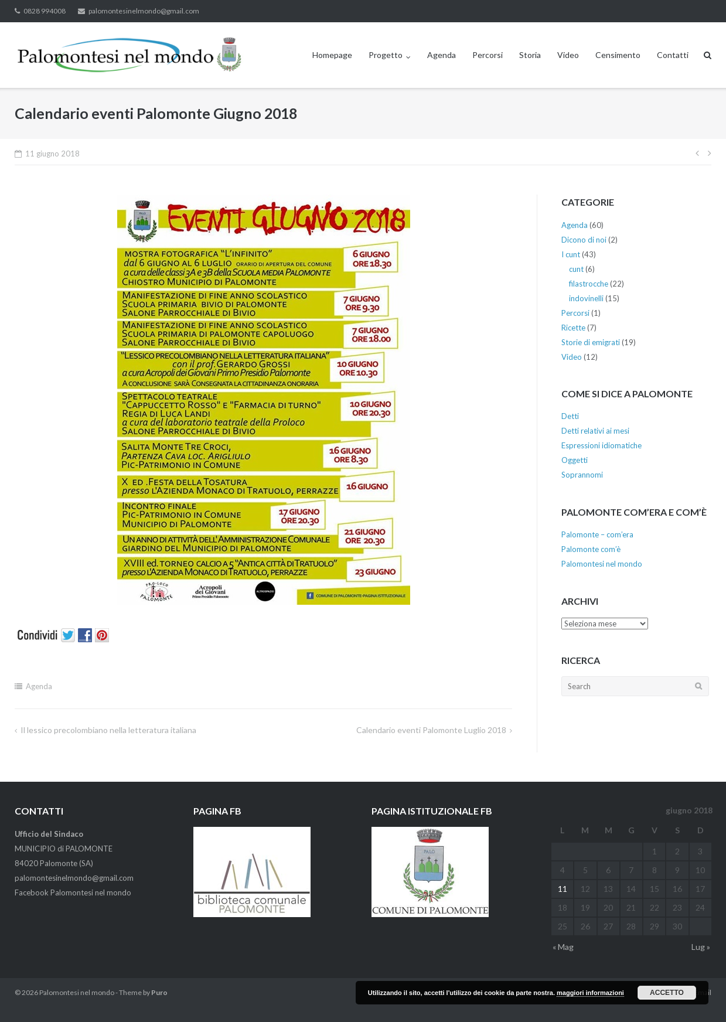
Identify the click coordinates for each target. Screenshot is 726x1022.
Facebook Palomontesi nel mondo (73, 892)
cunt (576, 269)
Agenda (441, 55)
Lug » (700, 947)
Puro (159, 992)
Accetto (667, 993)
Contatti (672, 55)
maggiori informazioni (590, 992)
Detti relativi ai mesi (595, 430)
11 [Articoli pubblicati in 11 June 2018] (562, 889)
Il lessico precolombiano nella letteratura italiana (108, 730)
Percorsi (487, 55)
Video (568, 55)
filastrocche (588, 283)
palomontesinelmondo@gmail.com (143, 10)
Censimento (617, 55)
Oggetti (574, 460)
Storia (530, 55)
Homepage (332, 55)
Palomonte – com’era (597, 534)
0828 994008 (44, 10)
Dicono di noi (583, 239)
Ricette (573, 327)
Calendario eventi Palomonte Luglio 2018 (431, 730)
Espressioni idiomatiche (601, 445)
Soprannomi (582, 474)
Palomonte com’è (591, 549)
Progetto (386, 55)
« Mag (563, 947)
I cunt (570, 254)
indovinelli (586, 298)
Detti (570, 416)
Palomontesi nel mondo (601, 563)
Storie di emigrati (590, 342)
